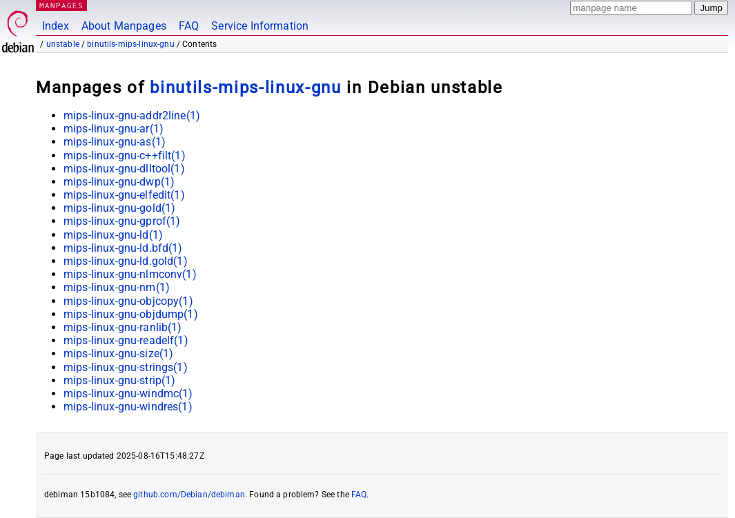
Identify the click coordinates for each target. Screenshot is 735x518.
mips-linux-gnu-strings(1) (125, 367)
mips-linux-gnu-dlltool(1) (124, 168)
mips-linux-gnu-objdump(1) (130, 314)
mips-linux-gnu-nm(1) (116, 287)
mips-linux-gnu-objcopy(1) (128, 301)
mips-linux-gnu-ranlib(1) (122, 327)
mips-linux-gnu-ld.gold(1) (125, 261)
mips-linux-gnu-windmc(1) (128, 393)
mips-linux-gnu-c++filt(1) (124, 155)
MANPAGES (61, 5)
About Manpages (123, 25)
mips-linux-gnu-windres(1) (128, 406)
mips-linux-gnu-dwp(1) (119, 181)
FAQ (189, 25)
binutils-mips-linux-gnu (130, 44)
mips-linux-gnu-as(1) (114, 141)
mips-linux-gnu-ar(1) (113, 128)
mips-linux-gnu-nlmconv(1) (130, 274)
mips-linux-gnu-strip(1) (119, 380)
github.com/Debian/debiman (189, 494)
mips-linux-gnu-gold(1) (119, 208)
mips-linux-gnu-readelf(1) (125, 340)
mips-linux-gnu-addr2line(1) (131, 115)
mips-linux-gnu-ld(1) (113, 234)
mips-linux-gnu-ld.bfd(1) (123, 248)
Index (55, 25)
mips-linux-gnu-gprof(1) (121, 221)
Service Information (259, 25)
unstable (62, 44)
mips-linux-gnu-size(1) (118, 353)
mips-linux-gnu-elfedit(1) (124, 194)
